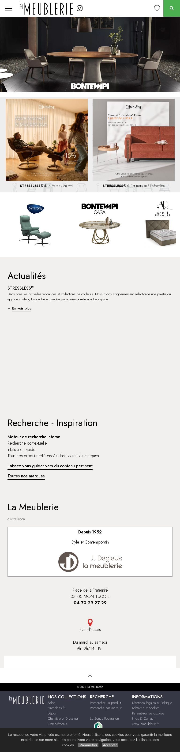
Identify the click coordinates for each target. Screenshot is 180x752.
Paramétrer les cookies (148, 713)
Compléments (57, 723)
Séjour (52, 713)
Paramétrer (88, 745)
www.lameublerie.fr (145, 723)
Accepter (110, 745)
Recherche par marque (106, 707)
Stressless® (56, 707)
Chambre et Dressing (63, 718)
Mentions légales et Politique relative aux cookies (152, 705)
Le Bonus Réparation (104, 718)
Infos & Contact (143, 718)
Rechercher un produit (105, 702)
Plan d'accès (90, 626)
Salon (51, 702)
